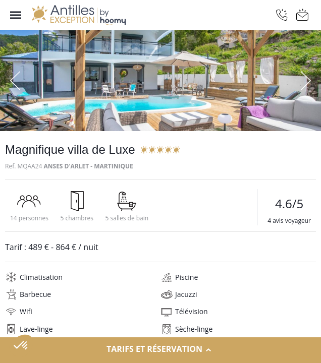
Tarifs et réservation (160, 349)
